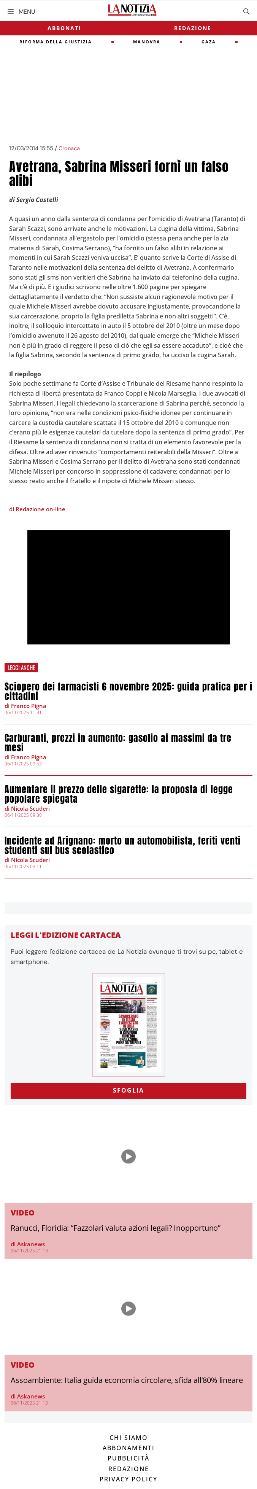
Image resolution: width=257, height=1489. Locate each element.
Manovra (146, 41)
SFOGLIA (128, 1090)
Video (23, 1212)
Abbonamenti (129, 1448)
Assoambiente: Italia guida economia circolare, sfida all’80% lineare (127, 1380)
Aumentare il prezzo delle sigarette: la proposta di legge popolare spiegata (119, 794)
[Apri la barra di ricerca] (246, 11)
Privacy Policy (128, 1479)
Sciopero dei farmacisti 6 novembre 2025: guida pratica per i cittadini (128, 691)
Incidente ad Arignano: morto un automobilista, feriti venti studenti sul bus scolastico (123, 845)
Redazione (192, 28)
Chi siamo (128, 1437)
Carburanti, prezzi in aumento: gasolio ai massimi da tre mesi (118, 742)
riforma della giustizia (55, 41)
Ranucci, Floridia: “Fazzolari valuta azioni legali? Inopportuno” (116, 1228)
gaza (208, 41)
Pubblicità (128, 1458)
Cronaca (69, 148)
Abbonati (64, 28)
